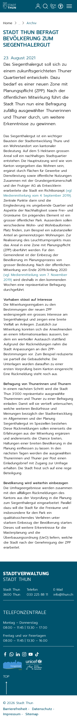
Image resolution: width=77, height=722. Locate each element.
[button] (31, 23)
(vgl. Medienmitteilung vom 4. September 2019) (37, 193)
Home (7, 23)
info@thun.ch (63, 594)
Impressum (12, 714)
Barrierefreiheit (15, 709)
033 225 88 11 (37, 594)
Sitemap (31, 714)
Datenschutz (42, 709)
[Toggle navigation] (68, 6)
